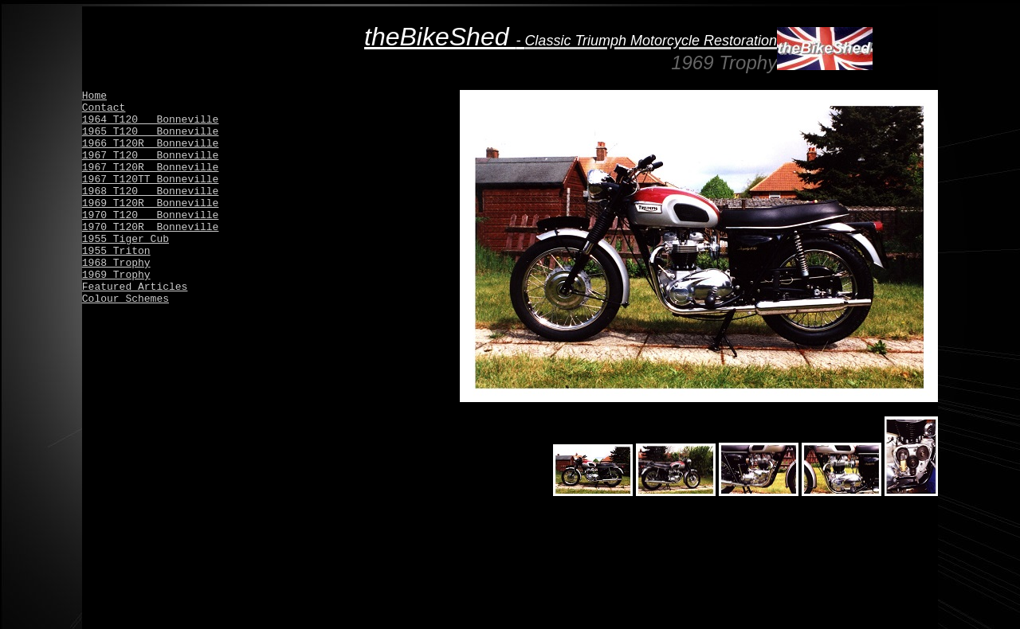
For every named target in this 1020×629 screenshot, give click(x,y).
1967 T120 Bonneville (150, 156)
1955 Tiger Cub (125, 239)
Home (94, 96)
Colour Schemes (125, 299)
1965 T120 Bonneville (150, 132)
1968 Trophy (116, 263)
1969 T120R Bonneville (150, 203)
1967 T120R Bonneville (150, 168)
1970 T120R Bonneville (150, 227)
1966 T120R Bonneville (150, 144)
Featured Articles (135, 287)
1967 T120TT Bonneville (150, 180)
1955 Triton (116, 251)
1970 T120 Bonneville (150, 215)
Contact (104, 108)
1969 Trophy (116, 275)
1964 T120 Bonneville (150, 120)
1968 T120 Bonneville (150, 191)
